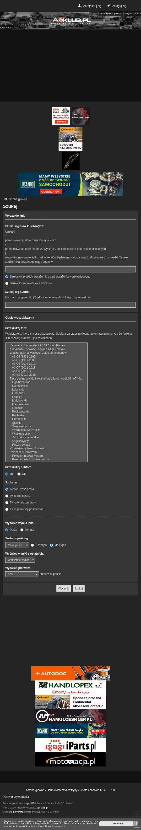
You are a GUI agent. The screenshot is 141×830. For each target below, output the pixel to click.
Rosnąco (39, 545)
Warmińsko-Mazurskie (46, 430)
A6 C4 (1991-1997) (46, 357)
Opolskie (46, 408)
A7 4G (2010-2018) (46, 375)
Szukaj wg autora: (17, 292)
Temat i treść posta (19, 489)
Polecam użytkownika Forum (46, 459)
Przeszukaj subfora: (18, 467)
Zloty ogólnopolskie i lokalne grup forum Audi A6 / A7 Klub (46, 378)
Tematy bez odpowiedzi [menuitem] (111, 13)
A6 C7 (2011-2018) (46, 367)
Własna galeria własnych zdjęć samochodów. (46, 353)
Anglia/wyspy (46, 441)
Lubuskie (46, 393)
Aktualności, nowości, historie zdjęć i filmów (46, 349)
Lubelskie (46, 389)
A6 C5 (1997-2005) (46, 360)
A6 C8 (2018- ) (46, 371)
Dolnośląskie (46, 386)
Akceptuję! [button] (118, 823)
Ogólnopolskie (46, 382)
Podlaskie (46, 415)
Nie (21, 474)
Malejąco (58, 545)
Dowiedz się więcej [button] (55, 826)
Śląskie (46, 423)
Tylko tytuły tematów (20, 502)
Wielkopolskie (46, 434)
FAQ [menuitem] (2, 27)
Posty (11, 529)
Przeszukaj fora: (16, 328)
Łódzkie (46, 397)
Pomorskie (46, 419)
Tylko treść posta (18, 496)
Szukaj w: (11, 482)
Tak (9, 474)
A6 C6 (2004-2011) (46, 364)
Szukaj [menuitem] (9, 27)
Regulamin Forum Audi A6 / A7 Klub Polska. (46, 345)
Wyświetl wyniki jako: (19, 523)
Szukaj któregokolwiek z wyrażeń (28, 283)
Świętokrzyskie (46, 426)
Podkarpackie (46, 411)
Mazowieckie (46, 404)
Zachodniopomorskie (46, 437)
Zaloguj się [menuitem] (116, 6)
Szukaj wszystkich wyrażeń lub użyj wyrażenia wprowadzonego (47, 276)
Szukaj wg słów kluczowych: (24, 226)
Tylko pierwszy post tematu (24, 509)
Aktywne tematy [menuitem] (133, 13)
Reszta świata (46, 445)
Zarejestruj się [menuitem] (89, 6)
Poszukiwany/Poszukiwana (46, 448)
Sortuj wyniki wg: (17, 538)
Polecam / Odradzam (46, 452)
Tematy (27, 529)
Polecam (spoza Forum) (46, 456)
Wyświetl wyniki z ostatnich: (24, 553)
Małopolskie (46, 400)
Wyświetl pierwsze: (18, 568)
